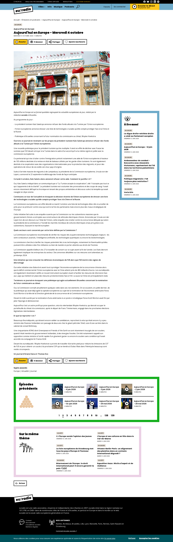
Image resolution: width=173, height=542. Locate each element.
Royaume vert (144, 8)
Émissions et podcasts (31, 20)
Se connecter (120, 7)
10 (96, 415)
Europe (17, 371)
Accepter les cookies (149, 538)
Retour (20, 483)
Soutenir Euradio (83, 2)
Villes (41, 7)
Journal (33, 371)
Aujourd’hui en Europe (51, 20)
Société (60, 433)
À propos (17, 2)
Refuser (132, 538)
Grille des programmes (34, 2)
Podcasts (69, 7)
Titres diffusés (53, 2)
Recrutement (30, 523)
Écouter (20, 42)
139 (112, 415)
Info (50, 7)
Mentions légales (32, 527)
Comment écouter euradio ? (66, 531)
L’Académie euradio (33, 525)
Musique (58, 7)
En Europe (18, 25)
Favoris (107, 7)
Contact (28, 520)
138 (106, 415)
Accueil (17, 20)
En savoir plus (109, 538)
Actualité (25, 371)
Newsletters (68, 2)
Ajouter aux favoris (75, 42)
